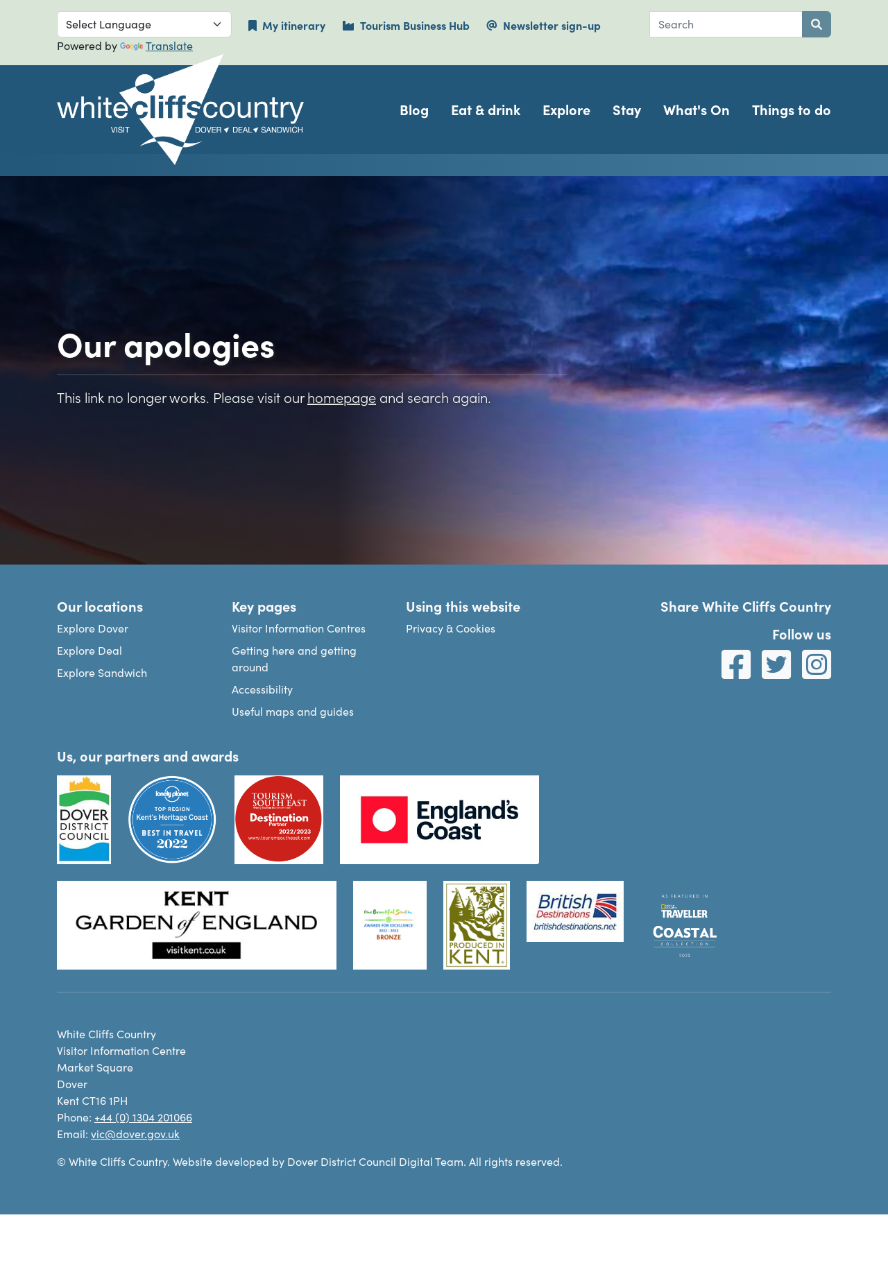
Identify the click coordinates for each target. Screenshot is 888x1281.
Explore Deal (89, 650)
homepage (341, 396)
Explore (566, 109)
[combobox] (726, 24)
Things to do (791, 109)
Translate (156, 45)
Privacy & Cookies (450, 628)
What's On (696, 109)
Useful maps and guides (293, 711)
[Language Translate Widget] (144, 24)
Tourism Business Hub (406, 25)
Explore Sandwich (102, 672)
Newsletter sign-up (543, 25)
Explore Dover (92, 628)
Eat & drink (485, 109)
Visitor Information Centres (299, 628)
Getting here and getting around (294, 658)
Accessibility (262, 689)
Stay (627, 109)
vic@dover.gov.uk (135, 1133)
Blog (414, 109)
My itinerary (286, 25)
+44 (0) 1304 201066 (143, 1117)
